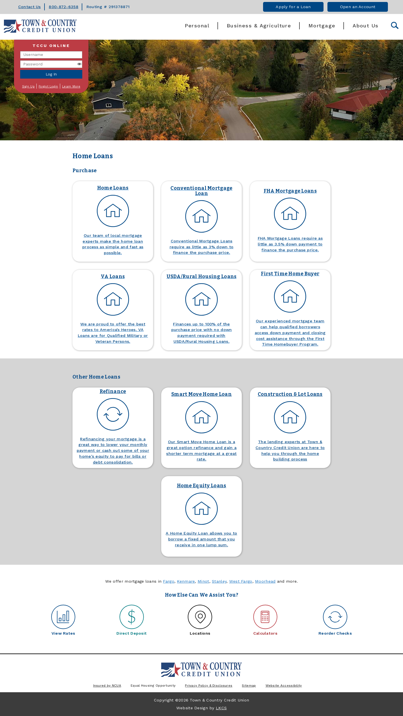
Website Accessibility (284, 685)
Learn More (71, 86)
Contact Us (29, 6)
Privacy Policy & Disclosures (208, 685)
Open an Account (357, 6)
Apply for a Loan (293, 6)
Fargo (168, 581)
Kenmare (186, 581)
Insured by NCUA (107, 685)
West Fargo (240, 581)
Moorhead (265, 581)
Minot (203, 581)
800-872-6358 (63, 6)
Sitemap (249, 685)
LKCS (221, 708)
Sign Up (28, 86)
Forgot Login (48, 86)
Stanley (219, 581)
